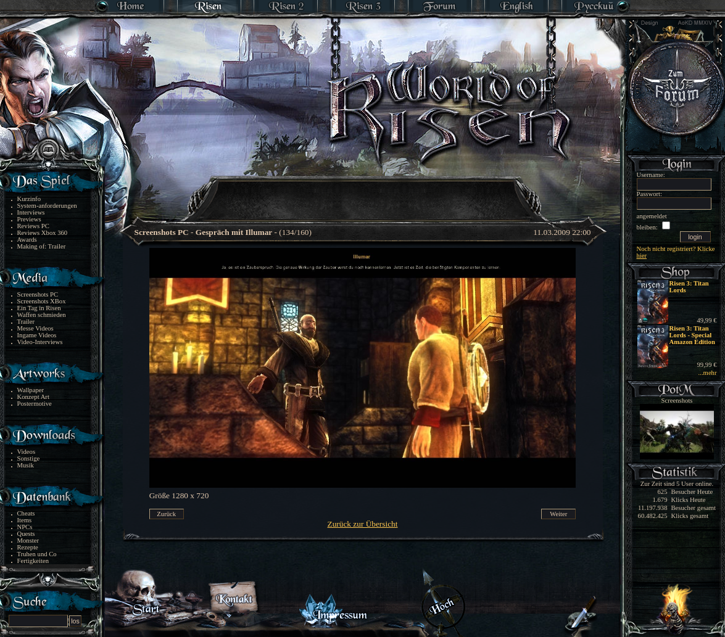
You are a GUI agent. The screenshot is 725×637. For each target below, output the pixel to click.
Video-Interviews (40, 342)
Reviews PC (33, 226)
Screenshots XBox (41, 301)
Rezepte (27, 547)
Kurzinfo (29, 198)
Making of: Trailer (41, 246)
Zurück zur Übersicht (363, 523)
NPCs (25, 527)
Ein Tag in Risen (39, 308)
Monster (28, 540)
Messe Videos (35, 328)
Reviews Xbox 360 (42, 232)
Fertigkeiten (33, 560)
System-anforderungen (47, 205)
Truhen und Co (37, 554)
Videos (26, 451)
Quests (26, 533)
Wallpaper (30, 390)
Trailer (26, 321)
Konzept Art (33, 396)
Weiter (558, 514)
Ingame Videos (37, 335)
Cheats (26, 513)
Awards (27, 239)
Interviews (31, 212)
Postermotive (34, 403)
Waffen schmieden (41, 314)
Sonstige (28, 458)
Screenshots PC (38, 294)
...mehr (707, 372)
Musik (25, 465)
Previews (29, 219)
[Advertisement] (363, 191)
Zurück (166, 514)
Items (24, 520)
